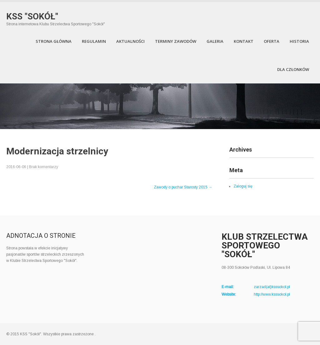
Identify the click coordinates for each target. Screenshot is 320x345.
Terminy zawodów (175, 41)
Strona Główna (54, 41)
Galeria (215, 41)
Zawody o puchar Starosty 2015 (183, 187)
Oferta (271, 41)
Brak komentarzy (43, 167)
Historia (299, 41)
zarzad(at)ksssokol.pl (272, 287)
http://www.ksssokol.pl (272, 294)
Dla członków (293, 69)
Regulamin (94, 41)
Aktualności (130, 41)
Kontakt (243, 41)
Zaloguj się (242, 186)
